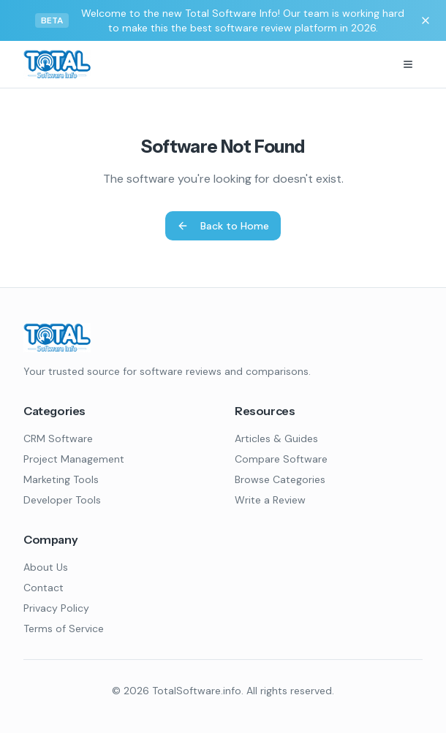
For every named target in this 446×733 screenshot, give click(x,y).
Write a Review (270, 499)
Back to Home (223, 225)
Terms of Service (63, 628)
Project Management (73, 459)
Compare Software (281, 459)
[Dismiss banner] (425, 20)
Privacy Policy (56, 608)
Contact (43, 587)
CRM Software (58, 438)
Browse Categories (280, 479)
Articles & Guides (276, 438)
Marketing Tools (61, 479)
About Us (45, 567)
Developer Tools (62, 499)
